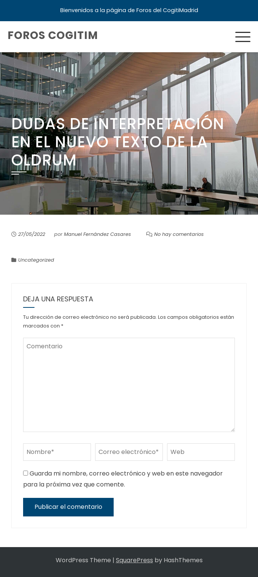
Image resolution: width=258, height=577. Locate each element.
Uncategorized (36, 260)
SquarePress (134, 560)
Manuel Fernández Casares (97, 234)
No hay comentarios (179, 234)
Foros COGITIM (53, 35)
